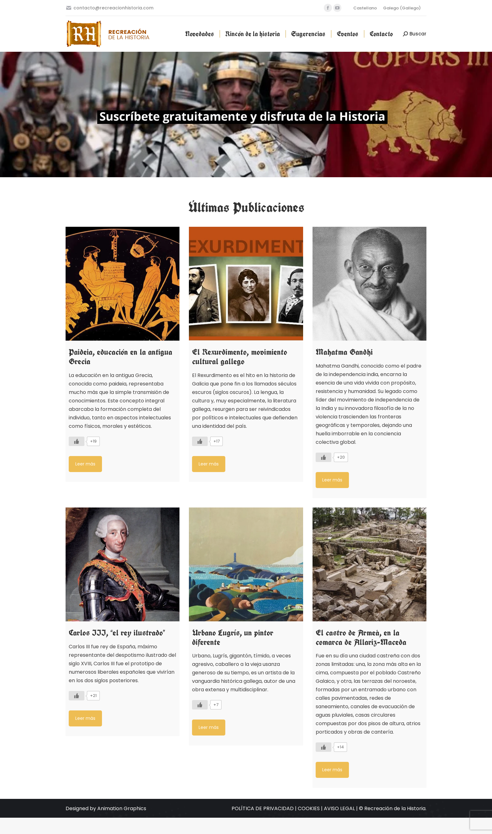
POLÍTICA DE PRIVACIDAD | (265, 808)
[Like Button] (76, 441)
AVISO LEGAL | (341, 808)
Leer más (85, 464)
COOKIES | (311, 808)
